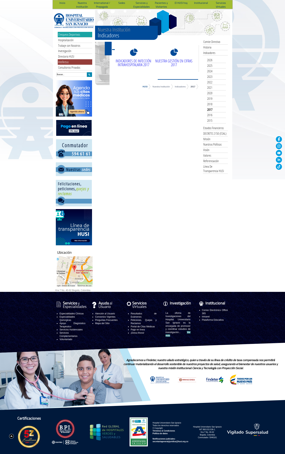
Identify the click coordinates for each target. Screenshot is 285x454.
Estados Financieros (213, 128)
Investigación (64, 51)
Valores (207, 155)
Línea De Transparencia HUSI (213, 168)
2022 (209, 82)
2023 (209, 76)
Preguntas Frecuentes (106, 320)
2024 (209, 71)
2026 (209, 60)
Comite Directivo (211, 41)
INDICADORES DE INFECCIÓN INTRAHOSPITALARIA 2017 (133, 62)
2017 (193, 86)
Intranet (206, 316)
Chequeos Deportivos (69, 34)
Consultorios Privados (69, 67)
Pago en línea (138, 329)
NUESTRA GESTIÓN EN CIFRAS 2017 (173, 62)
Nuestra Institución (161, 86)
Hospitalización (66, 40)
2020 (209, 93)
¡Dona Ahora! (137, 333)
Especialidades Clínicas (71, 313)
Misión (206, 139)
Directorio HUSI (66, 56)
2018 (209, 104)
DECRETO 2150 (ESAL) (215, 133)
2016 (209, 115)
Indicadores (180, 86)
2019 (209, 98)
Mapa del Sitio (102, 323)
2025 (209, 65)
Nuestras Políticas (212, 144)
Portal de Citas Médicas (143, 326)
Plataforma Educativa (213, 320)
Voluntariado (65, 339)
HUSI (144, 86)
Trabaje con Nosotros (69, 45)
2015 (209, 120)
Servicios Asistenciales (70, 329)
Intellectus (63, 62)
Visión (206, 150)
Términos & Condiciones (164, 431)
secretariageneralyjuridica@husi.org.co (170, 441)
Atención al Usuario (105, 313)
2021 (209, 87)
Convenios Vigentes (105, 317)
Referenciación (211, 161)
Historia (207, 47)
